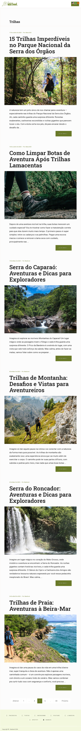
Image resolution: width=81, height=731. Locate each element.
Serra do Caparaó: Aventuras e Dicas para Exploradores (40, 273)
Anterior (16, 701)
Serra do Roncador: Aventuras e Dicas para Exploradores (40, 494)
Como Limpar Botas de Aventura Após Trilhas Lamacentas (39, 159)
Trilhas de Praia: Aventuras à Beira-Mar (40, 605)
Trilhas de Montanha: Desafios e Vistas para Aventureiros (39, 384)
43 (56, 701)
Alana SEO (28, 32)
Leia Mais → (64, 133)
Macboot (27, 261)
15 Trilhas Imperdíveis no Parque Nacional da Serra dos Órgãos (39, 45)
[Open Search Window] (47, 719)
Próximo (65, 701)
